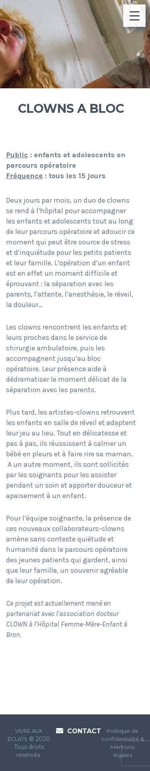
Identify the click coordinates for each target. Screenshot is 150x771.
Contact (84, 731)
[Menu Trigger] (134, 15)
